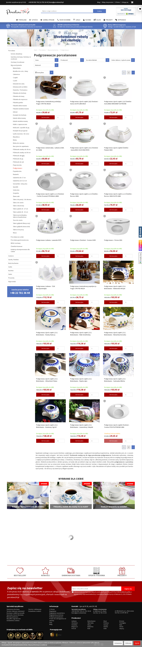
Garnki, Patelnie (48, 20)
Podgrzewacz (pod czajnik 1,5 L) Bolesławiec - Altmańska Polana (46, 380)
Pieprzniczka (17, 165)
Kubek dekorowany (19, 118)
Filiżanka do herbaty (19, 93)
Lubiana (74, 621)
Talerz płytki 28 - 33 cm (20, 212)
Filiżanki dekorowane (20, 106)
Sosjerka (16, 193)
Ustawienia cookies (13, 620)
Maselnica (16, 137)
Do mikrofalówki (97, 60)
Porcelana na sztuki (17, 237)
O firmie (117, 2)
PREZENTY (122, 572)
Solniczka (16, 190)
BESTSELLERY (20, 572)
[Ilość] (60, 117)
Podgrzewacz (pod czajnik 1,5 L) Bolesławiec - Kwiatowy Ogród (46, 426)
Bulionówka (17, 68)
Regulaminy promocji (56, 615)
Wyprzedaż (122, 20)
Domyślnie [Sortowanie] (44, 72)
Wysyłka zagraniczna (14, 619)
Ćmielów (74, 625)
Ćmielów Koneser (16, 246)
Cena (46, 60)
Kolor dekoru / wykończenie (123, 60)
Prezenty (109, 20)
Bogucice (75, 627)
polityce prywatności (54, 645)
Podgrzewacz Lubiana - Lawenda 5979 (48, 240)
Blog (98, 2)
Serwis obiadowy (16, 54)
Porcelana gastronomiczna (20, 240)
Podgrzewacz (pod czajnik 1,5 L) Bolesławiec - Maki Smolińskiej (81, 334)
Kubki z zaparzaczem (20, 124)
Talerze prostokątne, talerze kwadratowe (20, 216)
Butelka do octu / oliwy (20, 71)
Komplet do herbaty (19, 115)
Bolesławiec (92, 621)
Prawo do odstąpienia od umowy (57, 619)
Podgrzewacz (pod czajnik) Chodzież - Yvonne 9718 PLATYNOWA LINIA (116, 426)
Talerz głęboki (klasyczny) (21, 223)
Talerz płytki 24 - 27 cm (20, 209)
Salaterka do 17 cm (19, 178)
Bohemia (90, 627)
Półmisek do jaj (18, 159)
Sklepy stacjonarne (107, 2)
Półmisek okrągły (19, 156)
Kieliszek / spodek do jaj (21, 128)
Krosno (121, 621)
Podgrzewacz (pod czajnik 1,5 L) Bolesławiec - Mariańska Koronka (115, 334)
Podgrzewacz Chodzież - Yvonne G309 (83, 240)
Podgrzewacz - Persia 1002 (113, 240)
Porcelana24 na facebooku (140, 232)
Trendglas (122, 623)
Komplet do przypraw (20, 131)
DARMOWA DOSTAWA (71, 572)
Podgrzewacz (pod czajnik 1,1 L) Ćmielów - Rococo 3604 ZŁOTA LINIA (118, 195)
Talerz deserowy (18, 206)
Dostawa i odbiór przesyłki (15, 613)
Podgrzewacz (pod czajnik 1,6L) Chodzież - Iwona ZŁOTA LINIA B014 (84, 102)
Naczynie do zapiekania (21, 146)
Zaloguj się (125, 2)
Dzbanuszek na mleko (20, 87)
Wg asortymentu (16, 65)
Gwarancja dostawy (13, 609)
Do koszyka (45, 117)
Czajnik (15, 78)
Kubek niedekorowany (20, 121)
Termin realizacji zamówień (16, 611)
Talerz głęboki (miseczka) (21, 226)
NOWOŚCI (45, 572)
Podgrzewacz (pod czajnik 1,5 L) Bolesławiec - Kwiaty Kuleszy (46, 334)
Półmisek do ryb (18, 162)
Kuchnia (88, 20)
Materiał (46, 65)
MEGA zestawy (16, 243)
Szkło (78, 20)
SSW (105, 628)
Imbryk (15, 112)
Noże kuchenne (65, 20)
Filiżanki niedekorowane (21, 109)
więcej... (122, 628)
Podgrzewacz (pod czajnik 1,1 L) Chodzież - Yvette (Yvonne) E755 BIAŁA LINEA (50, 195)
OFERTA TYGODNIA (96, 572)
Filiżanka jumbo (18, 102)
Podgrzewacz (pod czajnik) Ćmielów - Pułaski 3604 (116, 149)
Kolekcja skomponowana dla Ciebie (20, 250)
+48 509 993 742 (33, 2)
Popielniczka (17, 171)
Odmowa (128, 643)
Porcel (74, 628)
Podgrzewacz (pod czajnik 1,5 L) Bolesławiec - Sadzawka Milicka (114, 380)
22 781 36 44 (44, 2)
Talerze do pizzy (18, 230)
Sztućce (35, 20)
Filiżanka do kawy (18, 96)
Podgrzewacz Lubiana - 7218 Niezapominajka (45, 287)
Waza (15, 233)
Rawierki (16, 174)
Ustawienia (118, 643)
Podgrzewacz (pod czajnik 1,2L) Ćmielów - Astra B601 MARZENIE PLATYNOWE (118, 102)
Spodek (15, 187)
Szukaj (99, 11)
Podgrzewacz (17, 168)
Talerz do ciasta (18, 203)
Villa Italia (91, 623)
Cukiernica (16, 74)
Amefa (106, 627)
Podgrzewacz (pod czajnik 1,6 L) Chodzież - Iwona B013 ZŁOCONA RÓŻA (84, 149)
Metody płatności (12, 617)
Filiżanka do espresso (20, 99)
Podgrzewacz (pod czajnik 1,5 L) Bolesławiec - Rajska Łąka (81, 380)
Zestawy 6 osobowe (17, 62)
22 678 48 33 (124, 613)
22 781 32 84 (102, 613)
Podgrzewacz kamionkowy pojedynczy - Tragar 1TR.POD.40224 (83, 287)
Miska (15, 140)
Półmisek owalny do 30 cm (22, 149)
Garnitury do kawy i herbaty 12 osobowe (21, 58)
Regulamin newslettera (57, 613)
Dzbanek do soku (18, 84)
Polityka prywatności (56, 617)
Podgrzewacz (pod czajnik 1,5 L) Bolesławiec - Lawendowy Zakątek (81, 426)
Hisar (105, 621)
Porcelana (23, 20)
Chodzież (75, 623)
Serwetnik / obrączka (20, 184)
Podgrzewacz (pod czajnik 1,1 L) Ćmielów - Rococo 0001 (84, 195)
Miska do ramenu (18, 143)
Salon (98, 20)
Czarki (15, 81)
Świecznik (16, 196)
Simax (121, 627)
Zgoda (137, 643)
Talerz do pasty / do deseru (22, 199)
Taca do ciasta (17, 220)
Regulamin (52, 611)
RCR (89, 628)
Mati (120, 625)
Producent (72, 60)
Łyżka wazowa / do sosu (21, 134)
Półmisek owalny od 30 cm (22, 153)
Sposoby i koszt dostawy (15, 615)
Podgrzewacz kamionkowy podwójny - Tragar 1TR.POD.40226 (49, 102)
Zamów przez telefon (20, 292)
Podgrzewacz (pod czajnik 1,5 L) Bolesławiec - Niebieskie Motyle (114, 287)
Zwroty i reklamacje (34, 609)
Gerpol (106, 625)
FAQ (50, 622)
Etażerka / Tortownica (20, 90)
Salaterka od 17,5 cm (20, 181)
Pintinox (106, 623)
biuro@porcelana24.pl (56, 2)
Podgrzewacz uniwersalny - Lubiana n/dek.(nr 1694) (50, 149)
